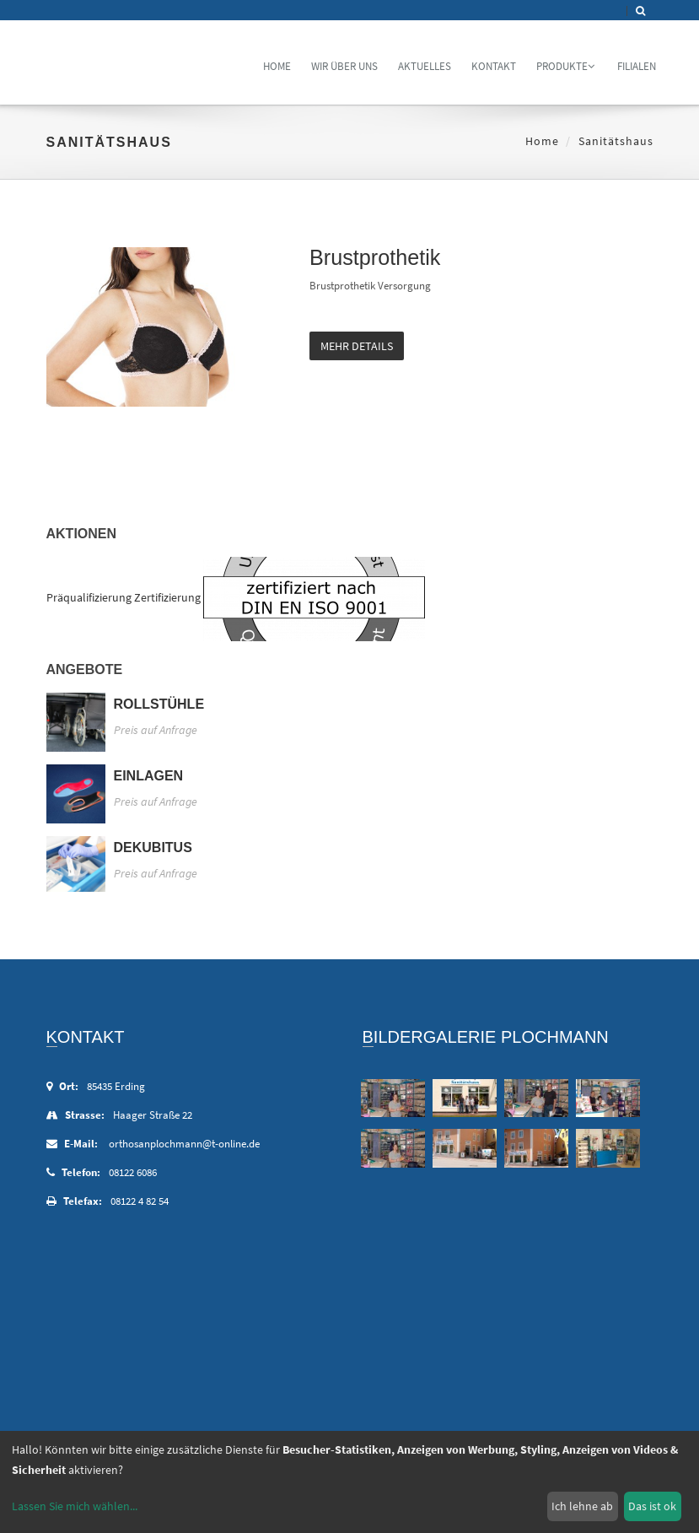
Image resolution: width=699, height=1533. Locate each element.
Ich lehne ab (582, 1506)
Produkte (565, 66)
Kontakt (493, 66)
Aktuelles (424, 66)
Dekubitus (153, 847)
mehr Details (356, 346)
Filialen (636, 66)
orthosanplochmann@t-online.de (184, 1143)
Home (277, 66)
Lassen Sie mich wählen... (74, 1506)
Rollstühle (159, 704)
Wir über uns (344, 66)
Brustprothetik (374, 257)
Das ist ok (652, 1506)
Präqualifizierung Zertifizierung (123, 597)
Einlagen (149, 776)
